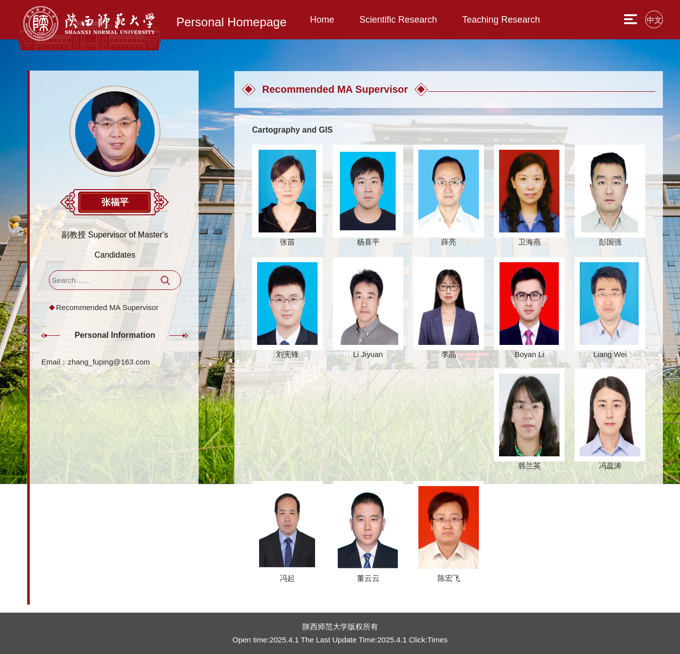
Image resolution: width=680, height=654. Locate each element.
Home (322, 20)
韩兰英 (529, 465)
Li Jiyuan (368, 354)
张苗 (287, 241)
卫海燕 (529, 241)
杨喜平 (368, 241)
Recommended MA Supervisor (107, 307)
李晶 (448, 354)
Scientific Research (398, 20)
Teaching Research (501, 20)
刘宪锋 (287, 354)
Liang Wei (610, 354)
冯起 (287, 578)
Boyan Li (529, 354)
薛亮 (448, 241)
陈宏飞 (449, 578)
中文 (654, 20)
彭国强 (610, 241)
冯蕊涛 (610, 465)
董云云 (368, 578)
